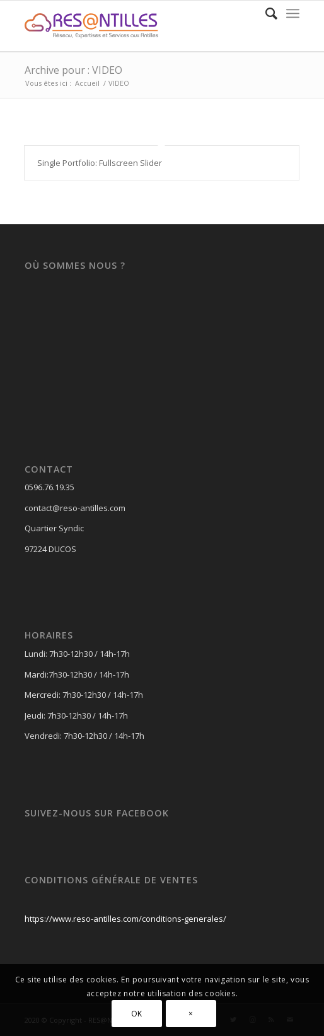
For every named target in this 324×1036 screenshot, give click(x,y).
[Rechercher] (265, 13)
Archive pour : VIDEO (73, 70)
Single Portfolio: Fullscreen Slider (99, 162)
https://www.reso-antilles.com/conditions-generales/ (125, 918)
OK (136, 1013)
